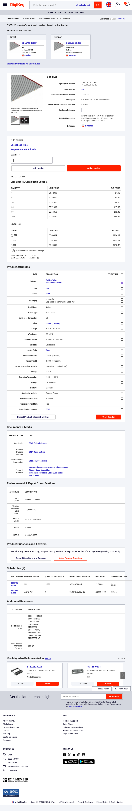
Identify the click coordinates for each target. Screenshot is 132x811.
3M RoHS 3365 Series (38, 461)
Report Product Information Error (33, 417)
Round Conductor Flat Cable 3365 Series (46, 473)
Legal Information (70, 734)
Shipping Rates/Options (73, 727)
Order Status (68, 724)
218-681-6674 (11, 763)
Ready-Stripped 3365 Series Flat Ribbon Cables (48, 467)
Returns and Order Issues (73, 731)
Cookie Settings (117, 802)
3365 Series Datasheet (38, 443)
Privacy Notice (75, 706)
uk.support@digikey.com (15, 766)
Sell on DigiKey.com (11, 727)
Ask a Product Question (70, 558)
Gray (48, 350)
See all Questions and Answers (31, 558)
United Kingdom (19, 802)
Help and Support (70, 721)
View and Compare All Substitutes (23, 63)
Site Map (6, 734)
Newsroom (7, 740)
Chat (7, 755)
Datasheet (87, 126)
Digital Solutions (10, 737)
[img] (17, 5)
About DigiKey (9, 721)
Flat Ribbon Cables (47, 19)
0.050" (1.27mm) (53, 323)
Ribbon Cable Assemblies (39, 470)
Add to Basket (93, 168)
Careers (6, 731)
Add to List (38, 168)
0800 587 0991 (12, 759)
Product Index (13, 19)
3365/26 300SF (29, 43)
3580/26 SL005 (73, 43)
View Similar (108, 417)
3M (82, 90)
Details (47, 684)
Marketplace (8, 724)
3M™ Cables (34, 476)
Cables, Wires (28, 19)
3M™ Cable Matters (37, 452)
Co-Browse (10, 770)
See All (48, 659)
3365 (48, 294)
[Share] (121, 18)
